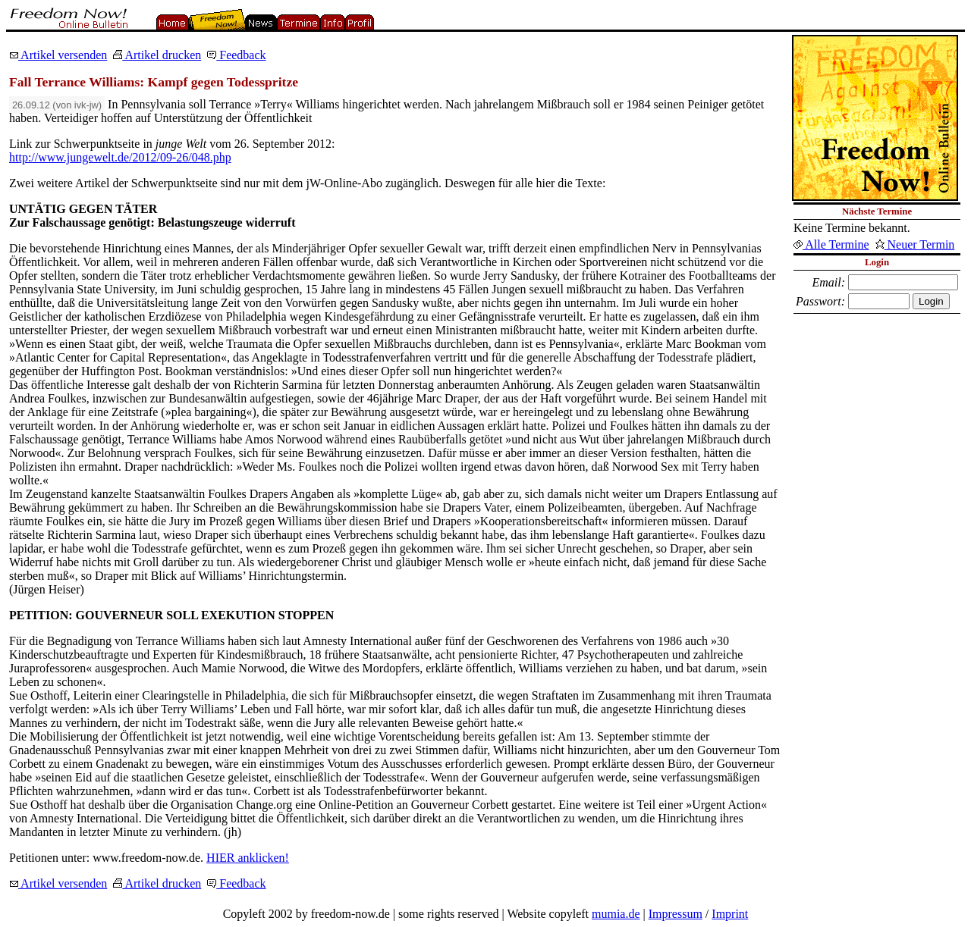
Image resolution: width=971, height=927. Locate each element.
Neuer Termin (915, 244)
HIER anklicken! (247, 857)
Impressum (675, 913)
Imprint (730, 913)
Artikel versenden (58, 55)
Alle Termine (831, 244)
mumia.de (616, 913)
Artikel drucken (157, 55)
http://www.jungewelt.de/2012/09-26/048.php (120, 157)
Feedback (236, 55)
